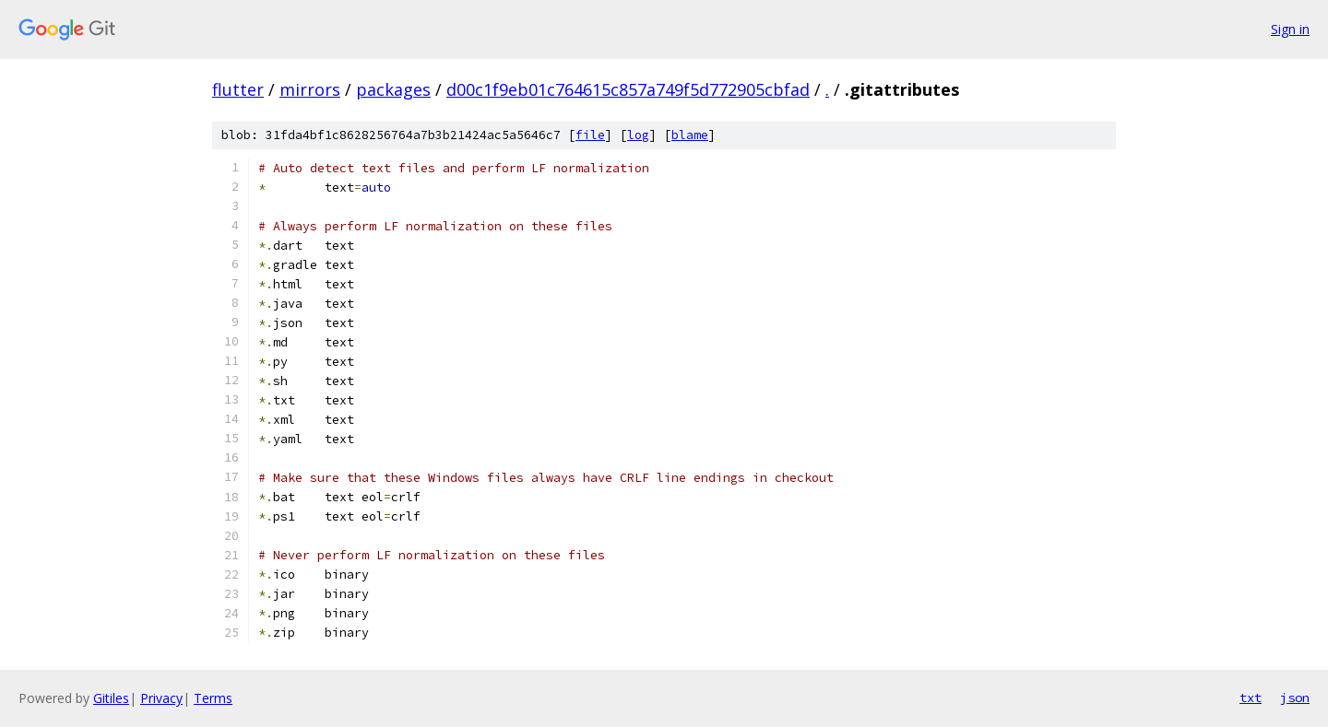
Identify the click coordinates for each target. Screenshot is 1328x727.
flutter (238, 89)
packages (393, 89)
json (1295, 697)
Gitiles (111, 698)
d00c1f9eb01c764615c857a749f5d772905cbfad (628, 89)
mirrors (309, 89)
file (590, 135)
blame (689, 135)
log (638, 135)
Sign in (1290, 29)
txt (1250, 697)
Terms (213, 698)
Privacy (161, 698)
